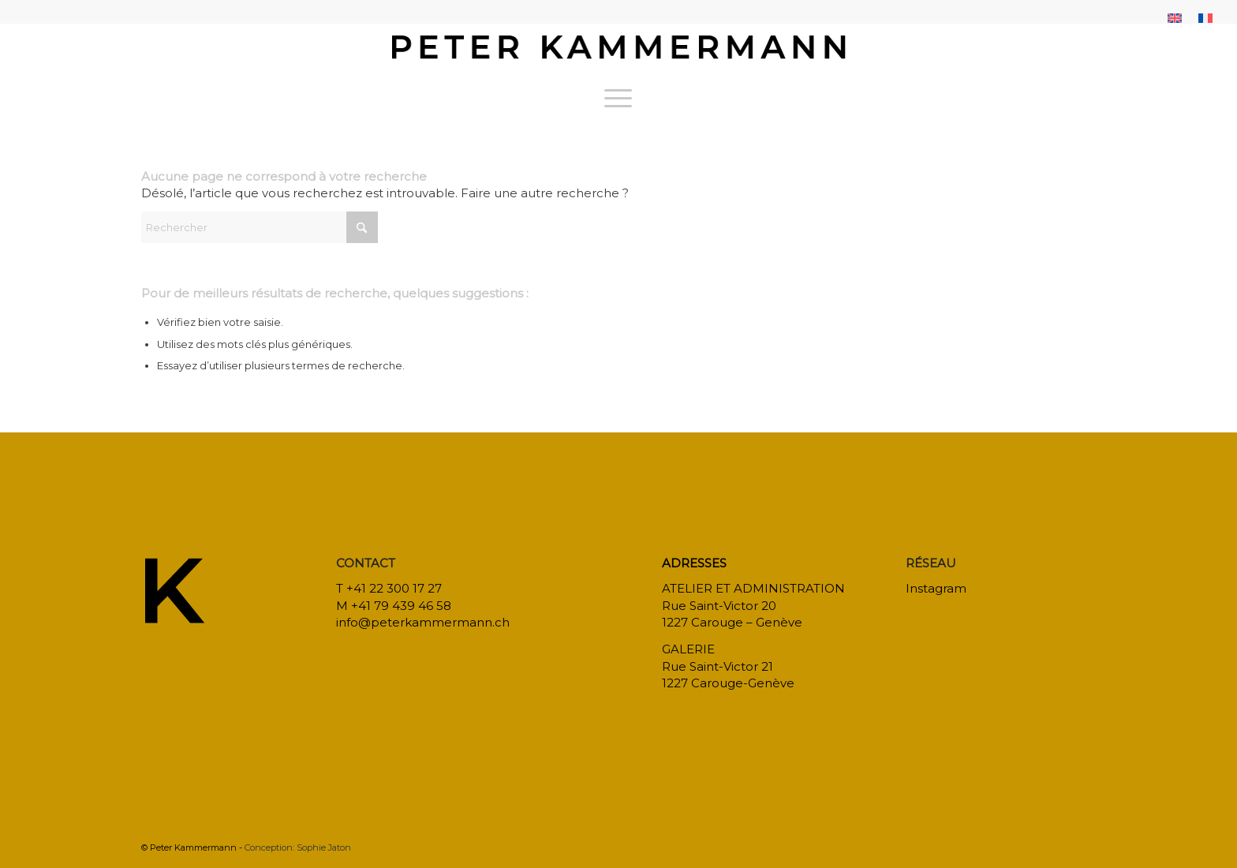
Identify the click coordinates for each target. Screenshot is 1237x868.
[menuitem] (1175, 18)
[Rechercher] (259, 227)
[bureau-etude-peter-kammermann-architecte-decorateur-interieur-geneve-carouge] (618, 50)
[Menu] (618, 98)
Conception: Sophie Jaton (298, 847)
